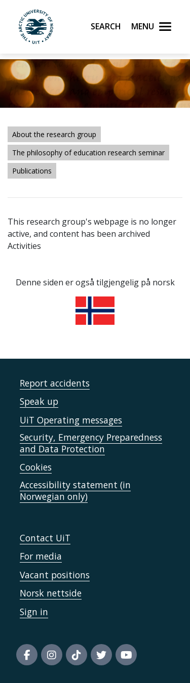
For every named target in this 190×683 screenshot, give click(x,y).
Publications (32, 171)
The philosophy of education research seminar (88, 152)
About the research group (54, 134)
